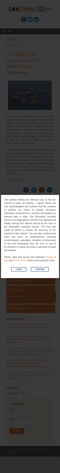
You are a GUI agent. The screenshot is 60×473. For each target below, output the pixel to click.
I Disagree (39, 269)
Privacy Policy (20, 260)
